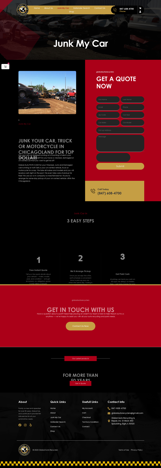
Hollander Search (81, 8)
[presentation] (113, 157)
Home (37, 8)
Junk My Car (63, 8)
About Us (48, 8)
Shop (71, 11)
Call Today (103, 189)
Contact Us (99, 8)
